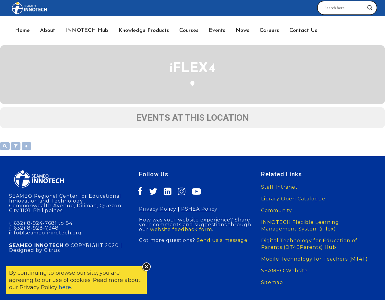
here (65, 287)
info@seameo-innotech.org (45, 233)
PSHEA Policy (199, 209)
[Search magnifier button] (370, 8)
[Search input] (344, 8)
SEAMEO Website (284, 271)
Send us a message (222, 240)
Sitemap (272, 282)
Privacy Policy (157, 209)
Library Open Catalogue (293, 199)
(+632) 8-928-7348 (34, 228)
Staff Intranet (279, 187)
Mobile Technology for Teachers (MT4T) (314, 259)
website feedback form (181, 229)
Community (276, 210)
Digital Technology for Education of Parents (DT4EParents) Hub (309, 244)
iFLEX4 (192, 69)
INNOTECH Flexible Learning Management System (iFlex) (300, 225)
